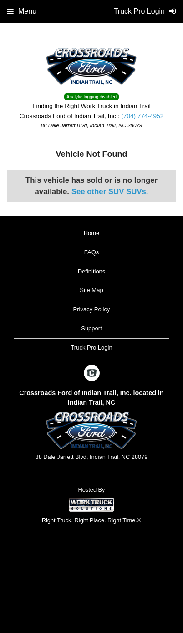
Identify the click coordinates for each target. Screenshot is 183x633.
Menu (21, 11)
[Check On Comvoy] (92, 373)
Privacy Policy (91, 309)
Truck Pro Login (91, 347)
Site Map (91, 290)
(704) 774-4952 (142, 116)
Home (92, 233)
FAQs (91, 252)
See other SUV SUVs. (109, 191)
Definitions (92, 271)
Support (91, 328)
